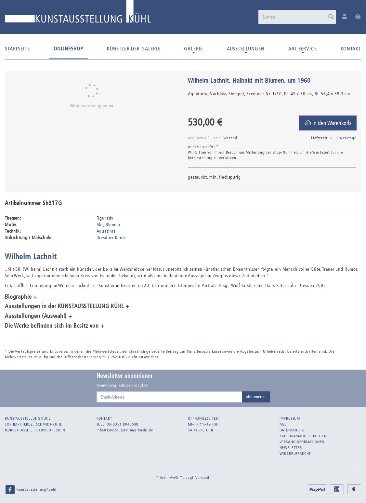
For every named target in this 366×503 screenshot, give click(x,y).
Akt (100, 224)
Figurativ (105, 218)
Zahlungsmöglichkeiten (303, 436)
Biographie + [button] (21, 297)
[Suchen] (297, 17)
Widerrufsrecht (295, 453)
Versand (230, 138)
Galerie (193, 49)
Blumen (113, 224)
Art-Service (302, 49)
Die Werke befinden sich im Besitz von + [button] (54, 326)
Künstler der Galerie (133, 49)
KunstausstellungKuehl (30, 489)
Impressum (290, 418)
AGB (283, 424)
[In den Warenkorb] (328, 123)
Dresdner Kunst (111, 237)
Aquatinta (106, 231)
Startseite (17, 49)
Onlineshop (68, 49)
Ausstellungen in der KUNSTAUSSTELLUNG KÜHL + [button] (67, 306)
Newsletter (291, 448)
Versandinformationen (302, 442)
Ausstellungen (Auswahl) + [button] (38, 316)
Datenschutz (292, 430)
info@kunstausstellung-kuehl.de (125, 430)
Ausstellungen (246, 49)
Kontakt (351, 49)
